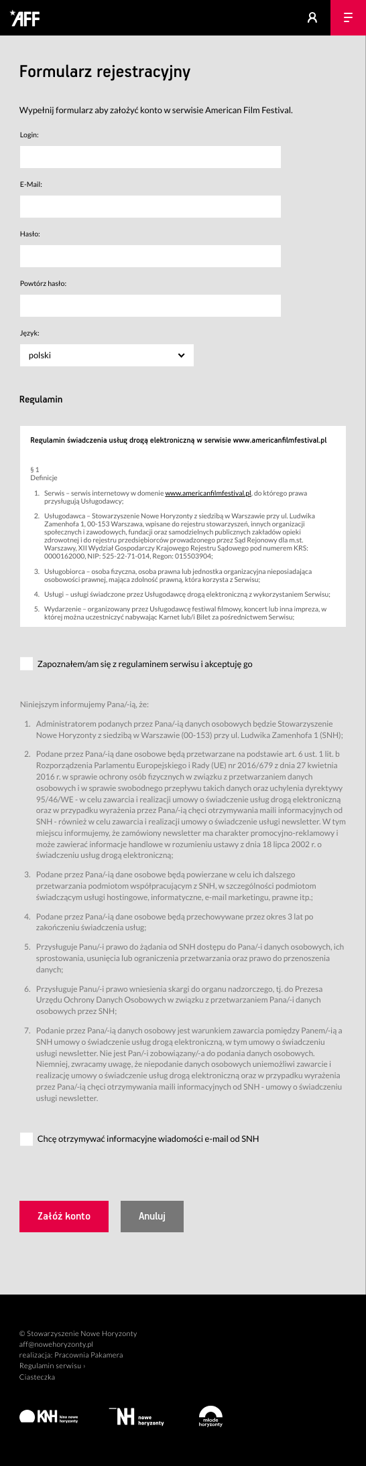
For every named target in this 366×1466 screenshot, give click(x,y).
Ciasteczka (37, 1377)
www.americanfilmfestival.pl (208, 494)
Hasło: (30, 234)
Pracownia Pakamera (88, 1355)
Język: (30, 333)
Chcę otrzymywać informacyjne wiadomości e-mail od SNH (148, 1138)
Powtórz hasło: (43, 284)
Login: (29, 135)
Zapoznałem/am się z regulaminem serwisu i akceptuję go (145, 663)
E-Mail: (31, 185)
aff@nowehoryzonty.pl (56, 1344)
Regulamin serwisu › (52, 1366)
